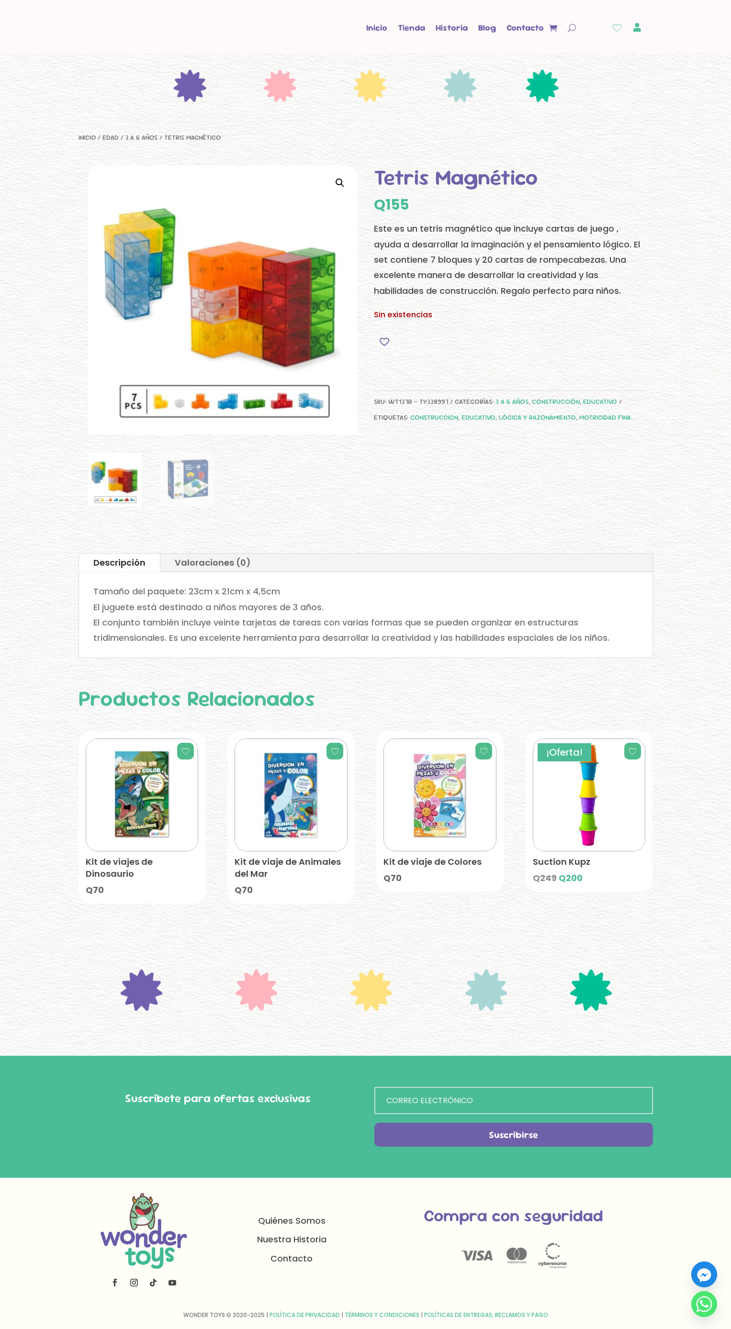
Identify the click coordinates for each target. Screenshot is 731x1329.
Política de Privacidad (305, 1315)
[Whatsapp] (704, 1304)
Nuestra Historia (291, 1239)
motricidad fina (605, 417)
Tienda (411, 27)
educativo (478, 417)
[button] (340, 182)
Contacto (525, 27)
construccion (434, 417)
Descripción (119, 563)
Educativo (600, 401)
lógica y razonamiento (537, 417)
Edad (110, 137)
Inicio (376, 27)
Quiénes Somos (292, 1221)
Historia (452, 27)
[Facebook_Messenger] (704, 1274)
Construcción (556, 401)
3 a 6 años (141, 137)
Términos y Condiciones (382, 1315)
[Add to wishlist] (384, 341)
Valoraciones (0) (213, 563)
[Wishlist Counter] (617, 27)
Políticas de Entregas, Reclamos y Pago (486, 1315)
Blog (487, 27)
